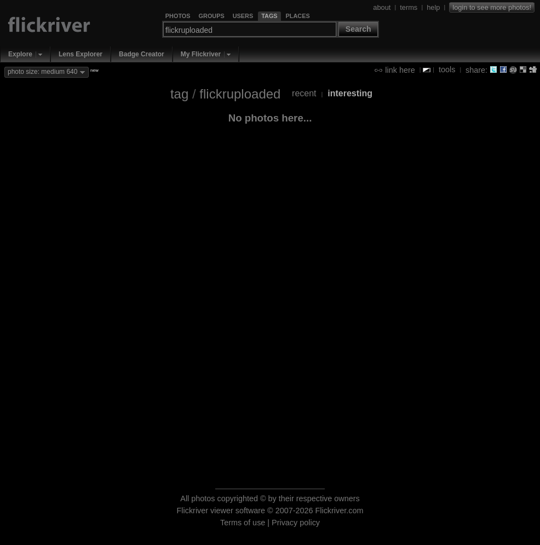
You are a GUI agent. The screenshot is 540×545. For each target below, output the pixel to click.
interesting (350, 93)
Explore (20, 54)
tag (179, 93)
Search (358, 29)
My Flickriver (201, 54)
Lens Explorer (80, 54)
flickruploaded (239, 93)
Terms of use (242, 522)
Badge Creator (141, 54)
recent (304, 93)
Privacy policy (296, 522)
